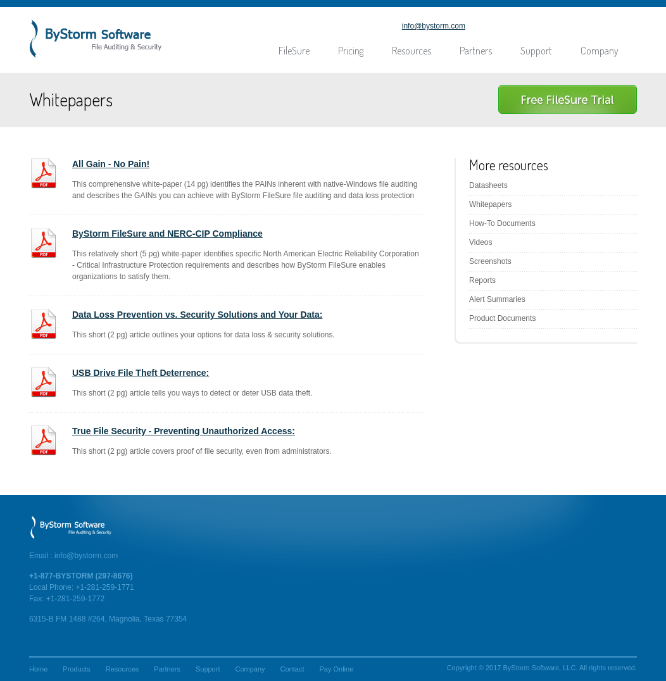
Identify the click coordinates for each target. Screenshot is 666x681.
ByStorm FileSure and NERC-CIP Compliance (167, 233)
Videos (480, 242)
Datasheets (488, 185)
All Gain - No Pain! (110, 164)
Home (38, 669)
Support (536, 51)
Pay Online (336, 669)
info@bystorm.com (433, 26)
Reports (482, 280)
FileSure (294, 51)
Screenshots (490, 261)
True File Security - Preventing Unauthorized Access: (183, 431)
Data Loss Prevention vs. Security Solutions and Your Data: (197, 314)
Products (76, 669)
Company (600, 51)
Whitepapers (490, 204)
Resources (411, 51)
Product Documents (502, 318)
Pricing (350, 51)
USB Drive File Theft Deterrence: (140, 373)
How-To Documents (502, 223)
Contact (292, 669)
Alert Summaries (497, 299)
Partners (476, 51)
